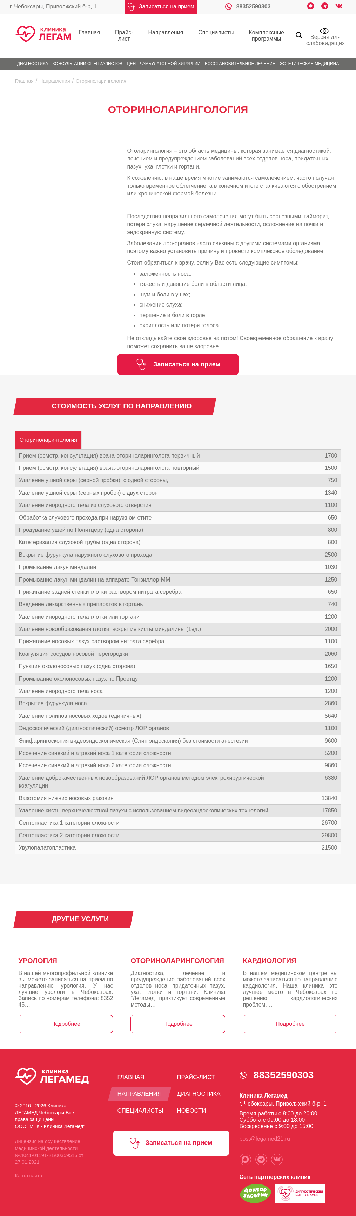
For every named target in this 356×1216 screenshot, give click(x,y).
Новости (192, 1107)
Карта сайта (28, 1172)
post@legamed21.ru (265, 1136)
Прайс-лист (116, 34)
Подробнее (65, 1020)
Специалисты (196, 31)
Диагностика (32, 60)
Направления (154, 31)
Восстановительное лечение (240, 60)
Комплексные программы (251, 34)
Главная (85, 31)
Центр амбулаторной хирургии (164, 60)
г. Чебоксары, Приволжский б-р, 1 (53, 6)
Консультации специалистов (87, 60)
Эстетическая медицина (309, 60)
